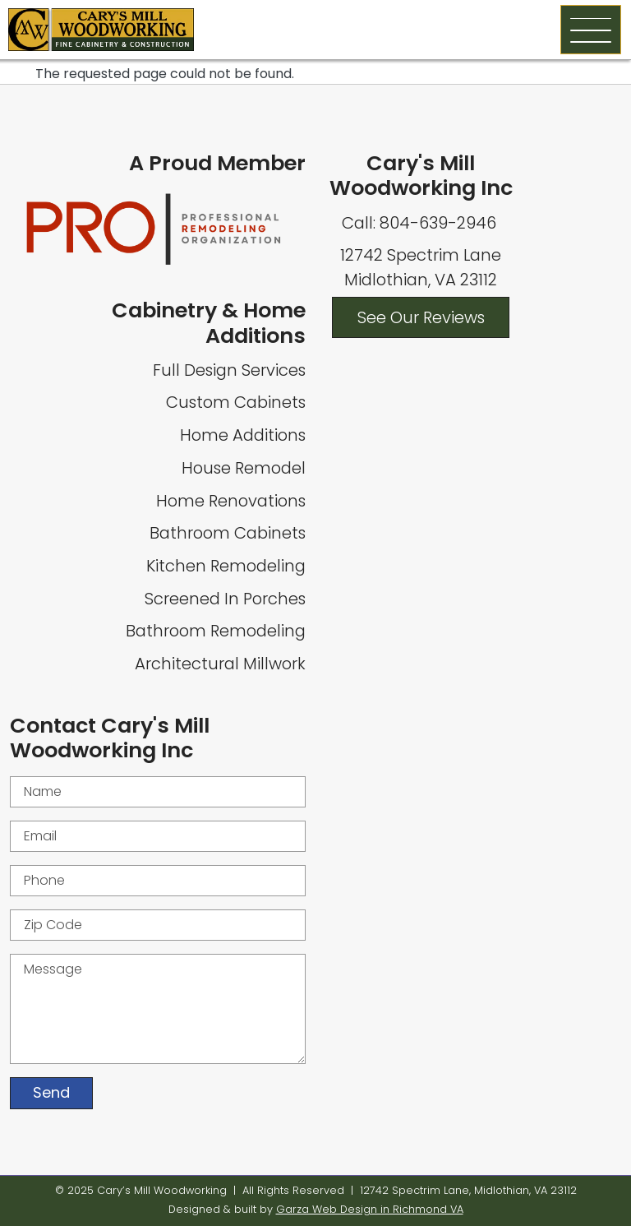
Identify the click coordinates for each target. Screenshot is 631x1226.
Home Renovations (231, 500)
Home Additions (243, 434)
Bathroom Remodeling (216, 630)
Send (51, 1092)
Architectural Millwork (220, 663)
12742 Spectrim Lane (420, 254)
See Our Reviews (421, 317)
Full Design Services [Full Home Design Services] (229, 370)
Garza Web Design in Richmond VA (369, 1209)
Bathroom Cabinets (228, 532)
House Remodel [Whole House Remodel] (244, 467)
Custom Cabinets (236, 402)
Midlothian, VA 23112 (420, 279)
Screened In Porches (225, 598)
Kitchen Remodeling (226, 565)
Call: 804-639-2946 (421, 222)
